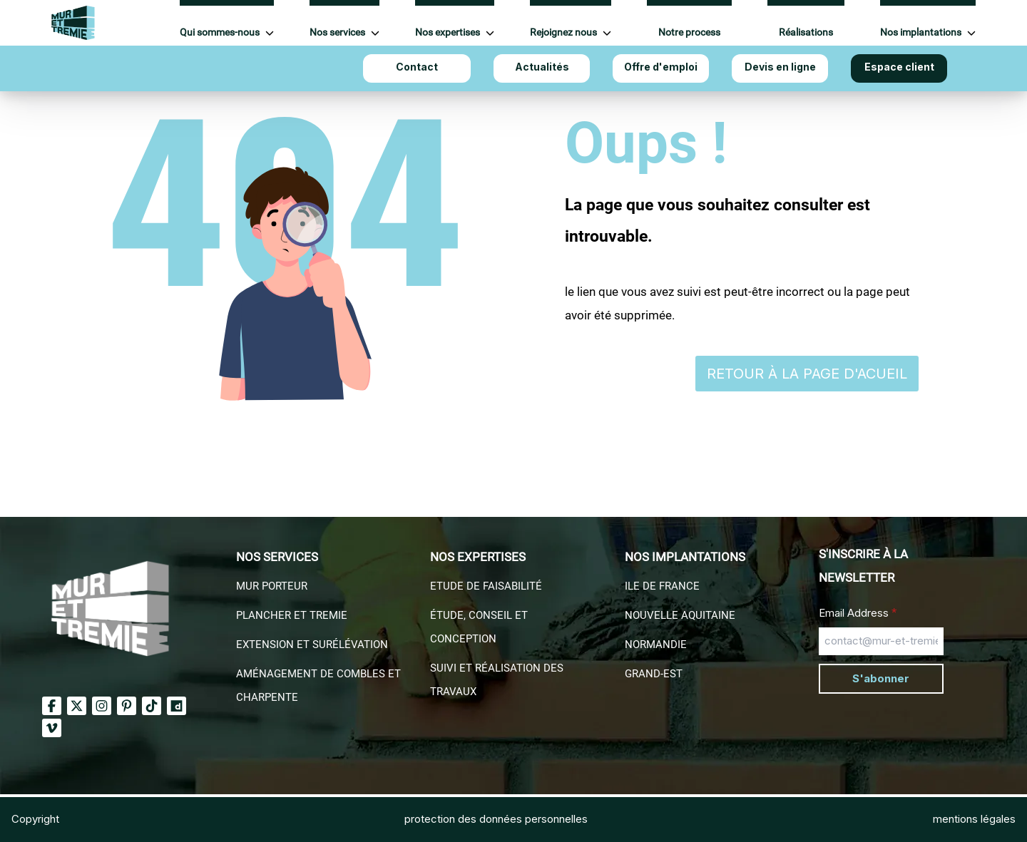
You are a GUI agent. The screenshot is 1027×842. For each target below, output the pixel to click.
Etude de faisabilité (486, 586)
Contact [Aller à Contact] (417, 67)
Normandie (656, 644)
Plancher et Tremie (291, 615)
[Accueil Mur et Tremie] (73, 23)
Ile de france (662, 586)
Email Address (857, 612)
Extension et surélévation (312, 644)
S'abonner (880, 678)
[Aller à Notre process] (689, 23)
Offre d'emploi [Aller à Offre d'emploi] (661, 67)
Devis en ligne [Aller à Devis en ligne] (780, 67)
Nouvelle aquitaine (680, 615)
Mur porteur (271, 586)
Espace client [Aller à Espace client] (899, 67)
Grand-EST (654, 673)
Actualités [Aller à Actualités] (542, 67)
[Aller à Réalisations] (805, 23)
